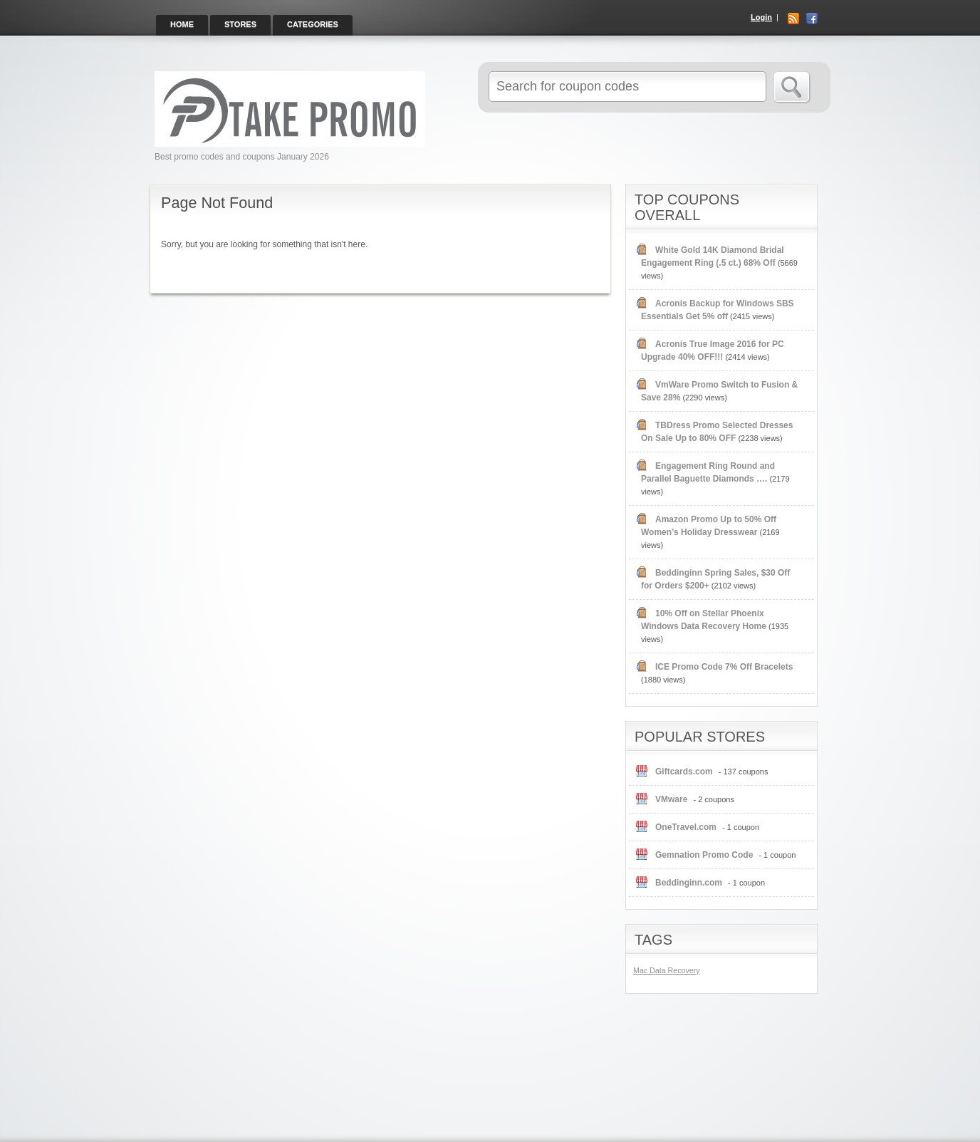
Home (182, 24)
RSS (793, 18)
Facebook (812, 18)
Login (761, 17)
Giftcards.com (684, 772)
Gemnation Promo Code (704, 855)
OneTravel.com (685, 827)
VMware (671, 799)
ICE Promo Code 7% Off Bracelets (724, 667)
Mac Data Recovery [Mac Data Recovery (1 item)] (666, 970)
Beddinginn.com (688, 883)
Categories (312, 24)
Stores (240, 24)
